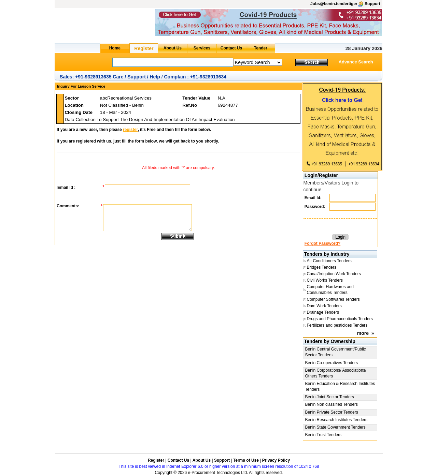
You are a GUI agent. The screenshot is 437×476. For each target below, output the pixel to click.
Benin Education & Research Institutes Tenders (340, 386)
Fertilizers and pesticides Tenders (337, 325)
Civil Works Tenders (325, 280)
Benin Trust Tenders (323, 434)
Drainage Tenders (323, 312)
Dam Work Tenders (324, 305)
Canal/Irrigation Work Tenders (334, 273)
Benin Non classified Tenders (331, 404)
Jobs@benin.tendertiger (333, 3)
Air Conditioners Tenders (329, 260)
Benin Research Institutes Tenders (336, 419)
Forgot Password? (322, 243)
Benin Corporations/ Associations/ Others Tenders (335, 373)
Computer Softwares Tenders (333, 299)
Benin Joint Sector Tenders (329, 397)
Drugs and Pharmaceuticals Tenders (340, 318)
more (363, 333)
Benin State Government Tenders (335, 427)
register (130, 129)
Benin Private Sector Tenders (331, 412)
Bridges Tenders (322, 267)
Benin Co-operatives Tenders (331, 362)
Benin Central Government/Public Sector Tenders (335, 352)
